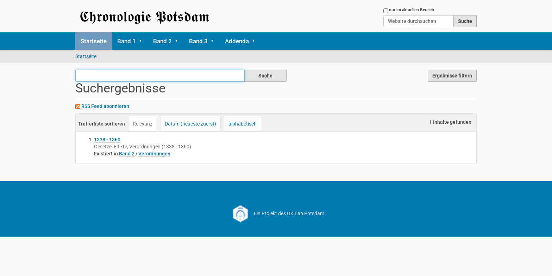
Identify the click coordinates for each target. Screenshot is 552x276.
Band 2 (162, 41)
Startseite (94, 41)
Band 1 (126, 41)
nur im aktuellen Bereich (411, 9)
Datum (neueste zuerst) (190, 124)
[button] (143, 41)
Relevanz (142, 124)
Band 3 (198, 41)
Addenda (237, 41)
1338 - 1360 (107, 139)
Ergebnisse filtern (452, 75)
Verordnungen (154, 153)
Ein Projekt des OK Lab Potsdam (276, 213)
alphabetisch (242, 124)
